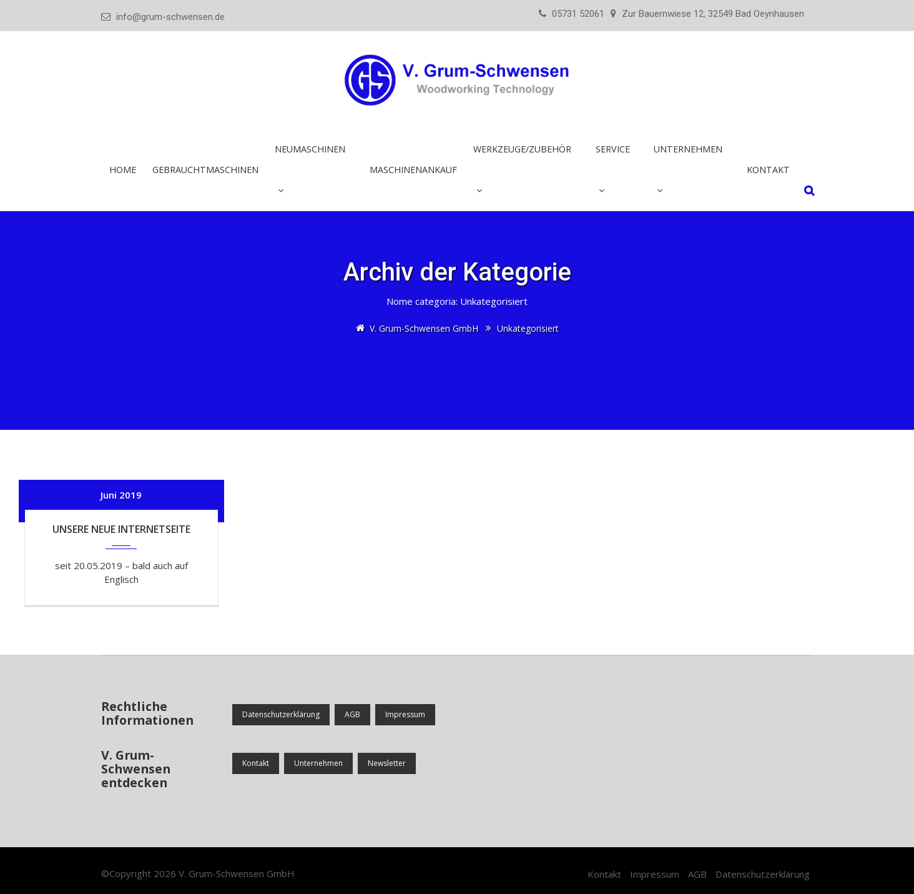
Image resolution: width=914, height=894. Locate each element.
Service (613, 149)
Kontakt (768, 170)
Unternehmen (688, 149)
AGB (352, 714)
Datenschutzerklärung (281, 714)
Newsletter (387, 763)
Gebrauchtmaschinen (205, 170)
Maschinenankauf (413, 170)
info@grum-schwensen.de (170, 16)
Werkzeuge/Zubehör (522, 149)
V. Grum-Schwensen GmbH (237, 873)
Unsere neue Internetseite (121, 529)
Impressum (405, 714)
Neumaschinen (310, 149)
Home (122, 170)
